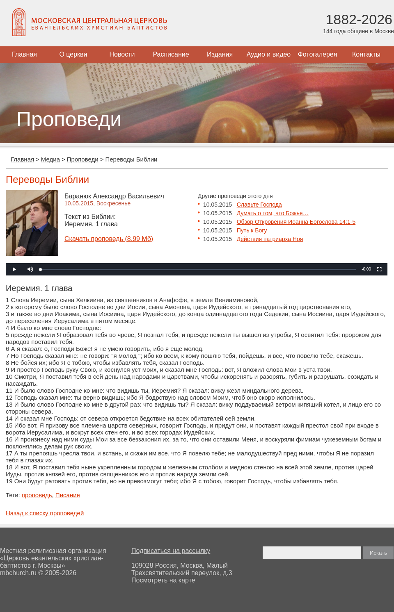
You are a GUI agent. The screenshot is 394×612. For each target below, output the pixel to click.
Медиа (50, 159)
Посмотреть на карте (163, 580)
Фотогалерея (317, 54)
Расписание (171, 54)
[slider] (198, 269)
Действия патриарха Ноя (270, 239)
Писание (67, 494)
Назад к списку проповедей (45, 513)
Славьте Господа (259, 204)
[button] (30, 269)
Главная (24, 54)
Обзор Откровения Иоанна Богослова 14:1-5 (296, 221)
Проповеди (82, 159)
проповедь (37, 494)
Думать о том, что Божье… (273, 213)
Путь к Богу (252, 230)
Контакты (366, 54)
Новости (122, 54)
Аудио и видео (269, 54)
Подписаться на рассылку (170, 550)
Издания (220, 54)
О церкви (73, 54)
